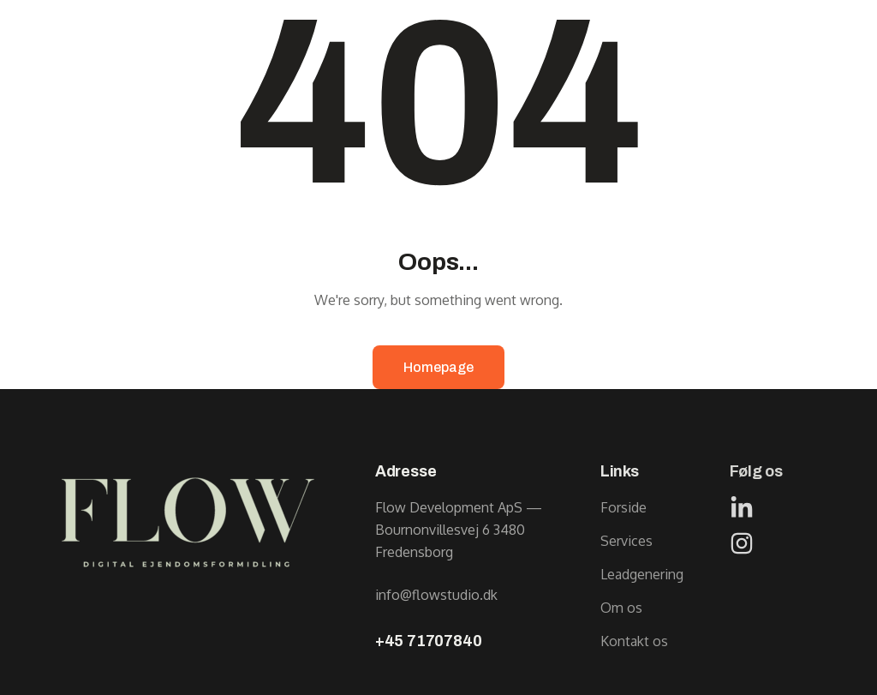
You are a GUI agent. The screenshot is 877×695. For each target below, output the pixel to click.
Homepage (438, 367)
